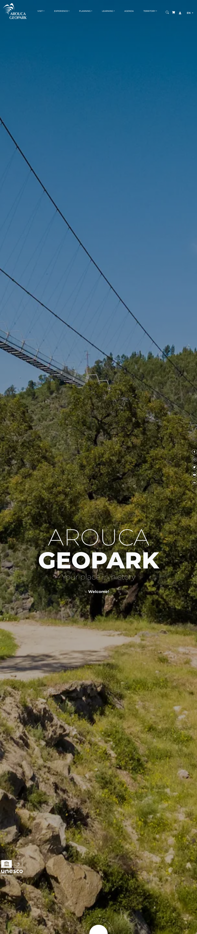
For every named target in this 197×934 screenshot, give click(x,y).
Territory (149, 11)
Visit (40, 11)
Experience (61, 11)
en (189, 12)
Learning (107, 11)
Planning (85, 11)
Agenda (129, 11)
